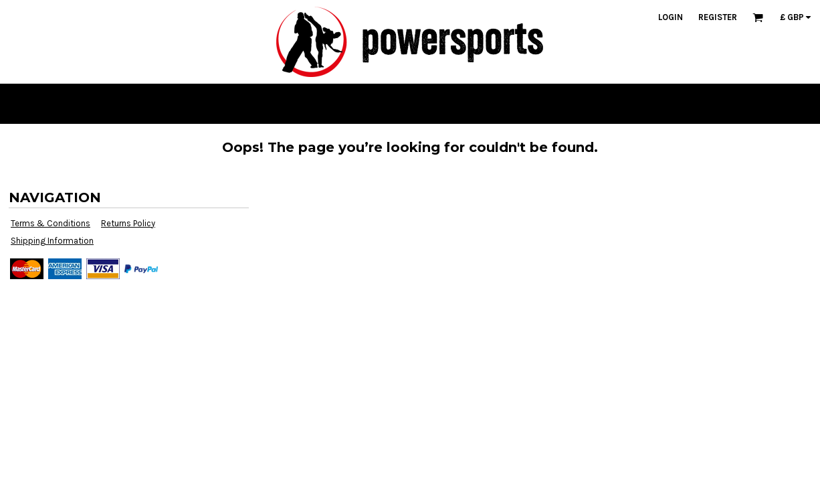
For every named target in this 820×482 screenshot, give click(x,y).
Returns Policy (128, 223)
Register (717, 17)
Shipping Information (52, 241)
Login (670, 17)
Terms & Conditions (50, 223)
